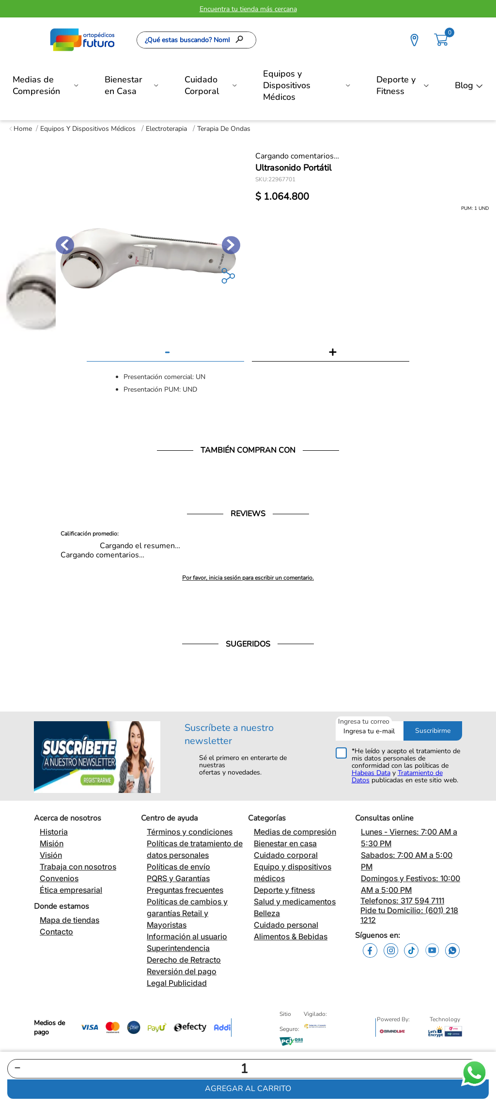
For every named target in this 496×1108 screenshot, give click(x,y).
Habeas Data (371, 772)
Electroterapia (166, 128)
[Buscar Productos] (242, 40)
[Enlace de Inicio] (20, 128)
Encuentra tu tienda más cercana (248, 9)
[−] (17, 1069)
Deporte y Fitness (396, 85)
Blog (464, 85)
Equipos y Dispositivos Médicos (286, 85)
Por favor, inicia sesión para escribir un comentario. (248, 578)
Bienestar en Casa (123, 85)
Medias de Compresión (36, 85)
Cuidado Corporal (202, 85)
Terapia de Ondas (223, 128)
